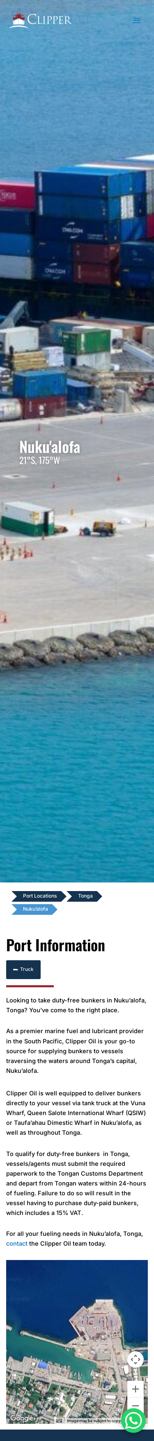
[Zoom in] (135, 1389)
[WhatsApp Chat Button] (133, 1420)
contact (17, 1243)
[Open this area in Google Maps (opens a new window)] (21, 1418)
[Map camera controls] (135, 1359)
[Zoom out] (135, 1406)
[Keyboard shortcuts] (59, 1421)
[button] (23, 970)
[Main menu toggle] (137, 20)
